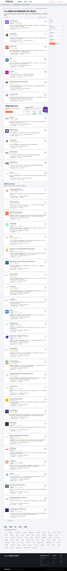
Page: (13, 520)
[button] (57, 1)
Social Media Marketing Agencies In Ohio (27, 8)
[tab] (5, 527)
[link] (25, 1)
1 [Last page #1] (18, 520)
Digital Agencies (10, 8)
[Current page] (15, 520)
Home (5, 8)
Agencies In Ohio (17, 8)
